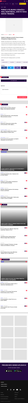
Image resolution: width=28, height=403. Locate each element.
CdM (11, 34)
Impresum (2, 394)
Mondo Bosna (4, 386)
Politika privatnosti (4, 398)
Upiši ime (3, 85)
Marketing (16, 392)
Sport (2, 7)
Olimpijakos (18, 62)
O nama (2, 392)
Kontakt (16, 394)
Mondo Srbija (4, 384)
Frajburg (12, 62)
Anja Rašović (6, 34)
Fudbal (5, 7)
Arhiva (16, 396)
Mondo (2, 382)
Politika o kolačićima (4, 396)
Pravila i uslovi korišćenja (19, 398)
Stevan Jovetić (5, 62)
